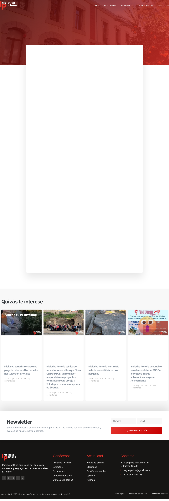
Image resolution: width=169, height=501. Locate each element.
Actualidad (127, 5)
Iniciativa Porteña (105, 5)
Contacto (163, 5)
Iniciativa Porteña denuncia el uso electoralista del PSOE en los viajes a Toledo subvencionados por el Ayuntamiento (146, 375)
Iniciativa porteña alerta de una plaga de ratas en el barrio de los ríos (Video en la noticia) (21, 372)
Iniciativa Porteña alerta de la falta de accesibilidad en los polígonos (103, 372)
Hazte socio (146, 5)
